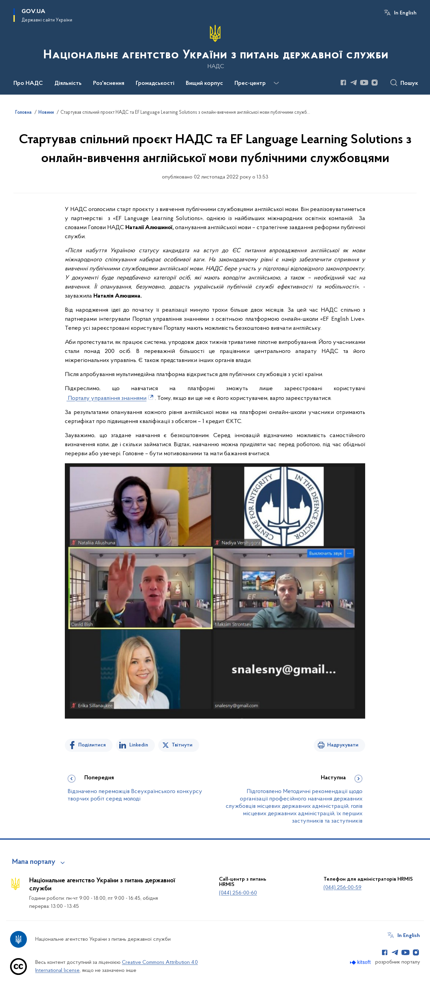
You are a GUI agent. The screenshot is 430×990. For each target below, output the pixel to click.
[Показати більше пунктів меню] (276, 83)
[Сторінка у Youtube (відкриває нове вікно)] (364, 83)
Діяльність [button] (68, 84)
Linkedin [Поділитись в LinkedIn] (138, 745)
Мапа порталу (33, 862)
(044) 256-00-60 (238, 893)
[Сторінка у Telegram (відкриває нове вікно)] (354, 83)
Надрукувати (342, 745)
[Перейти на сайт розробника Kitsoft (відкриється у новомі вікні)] (361, 962)
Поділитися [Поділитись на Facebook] (92, 745)
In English (405, 13)
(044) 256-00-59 (342, 887)
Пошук (409, 84)
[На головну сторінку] (215, 46)
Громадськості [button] (155, 84)
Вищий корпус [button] (204, 84)
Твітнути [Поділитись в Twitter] (182, 745)
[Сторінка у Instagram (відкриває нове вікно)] (375, 83)
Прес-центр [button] (250, 84)
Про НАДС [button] (28, 84)
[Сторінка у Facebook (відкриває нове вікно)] (343, 83)
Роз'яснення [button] (108, 84)
